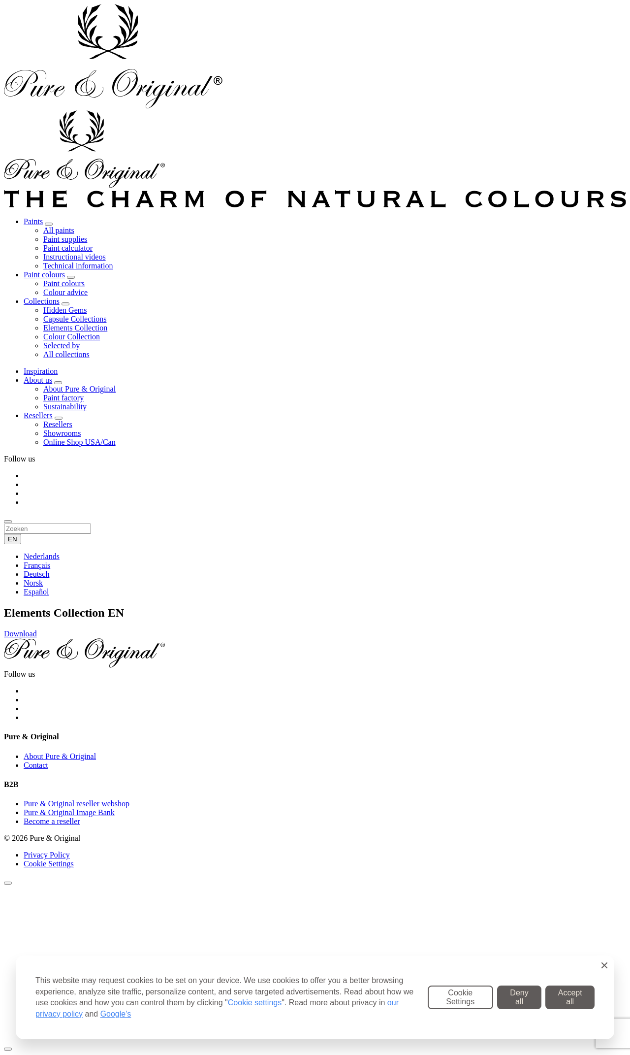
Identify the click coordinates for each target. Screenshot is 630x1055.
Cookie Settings (49, 863)
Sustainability (65, 406)
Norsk (33, 583)
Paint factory (63, 398)
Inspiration (41, 371)
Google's (115, 1014)
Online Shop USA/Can (79, 442)
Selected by (61, 345)
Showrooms (62, 433)
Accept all (570, 997)
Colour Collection (71, 336)
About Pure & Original (79, 389)
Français (37, 565)
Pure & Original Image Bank (69, 812)
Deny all (519, 997)
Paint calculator (68, 248)
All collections (66, 354)
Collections (42, 301)
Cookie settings (255, 1002)
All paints (58, 230)
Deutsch (36, 574)
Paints (33, 221)
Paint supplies (65, 239)
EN (12, 539)
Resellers (38, 415)
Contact (36, 765)
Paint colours (44, 274)
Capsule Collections (74, 319)
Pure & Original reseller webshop (76, 803)
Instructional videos (74, 257)
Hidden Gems (65, 310)
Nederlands (42, 556)
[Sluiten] (8, 883)
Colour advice (65, 292)
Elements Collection (75, 328)
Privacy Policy (47, 855)
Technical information (78, 266)
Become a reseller (52, 821)
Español (36, 592)
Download (20, 633)
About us (38, 380)
